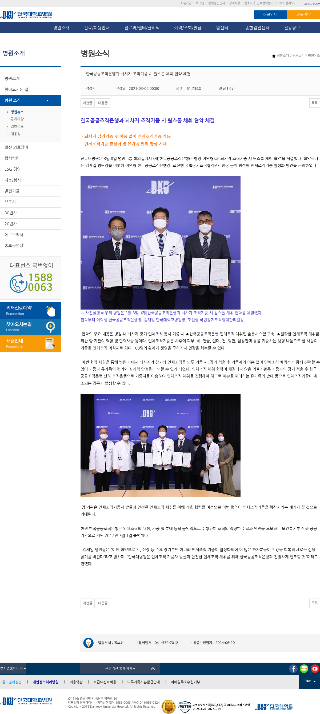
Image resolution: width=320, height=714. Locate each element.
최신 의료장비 (16, 147)
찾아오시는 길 (16, 89)
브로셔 (10, 202)
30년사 (11, 213)
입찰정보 (17, 126)
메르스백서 (14, 235)
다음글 (103, 103)
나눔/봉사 (13, 180)
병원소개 (61, 28)
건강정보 (292, 28)
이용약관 (76, 682)
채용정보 (17, 134)
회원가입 (186, 3)
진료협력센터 (265, 3)
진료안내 (270, 14)
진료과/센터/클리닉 (141, 28)
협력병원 (12, 158)
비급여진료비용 (105, 682)
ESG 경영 (13, 169)
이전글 (88, 103)
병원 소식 (13, 100)
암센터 (223, 28)
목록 (314, 103)
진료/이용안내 (97, 28)
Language (311, 3)
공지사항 (17, 119)
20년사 (11, 224)
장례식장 (234, 3)
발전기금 (12, 191)
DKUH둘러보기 (286, 3)
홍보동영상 (14, 245)
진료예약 (304, 14)
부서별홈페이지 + (13, 668)
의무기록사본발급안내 (143, 682)
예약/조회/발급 (187, 28)
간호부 (248, 3)
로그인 (200, 3)
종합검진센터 (216, 3)
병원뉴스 (17, 112)
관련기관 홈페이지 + (120, 668)
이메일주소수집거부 (185, 682)
